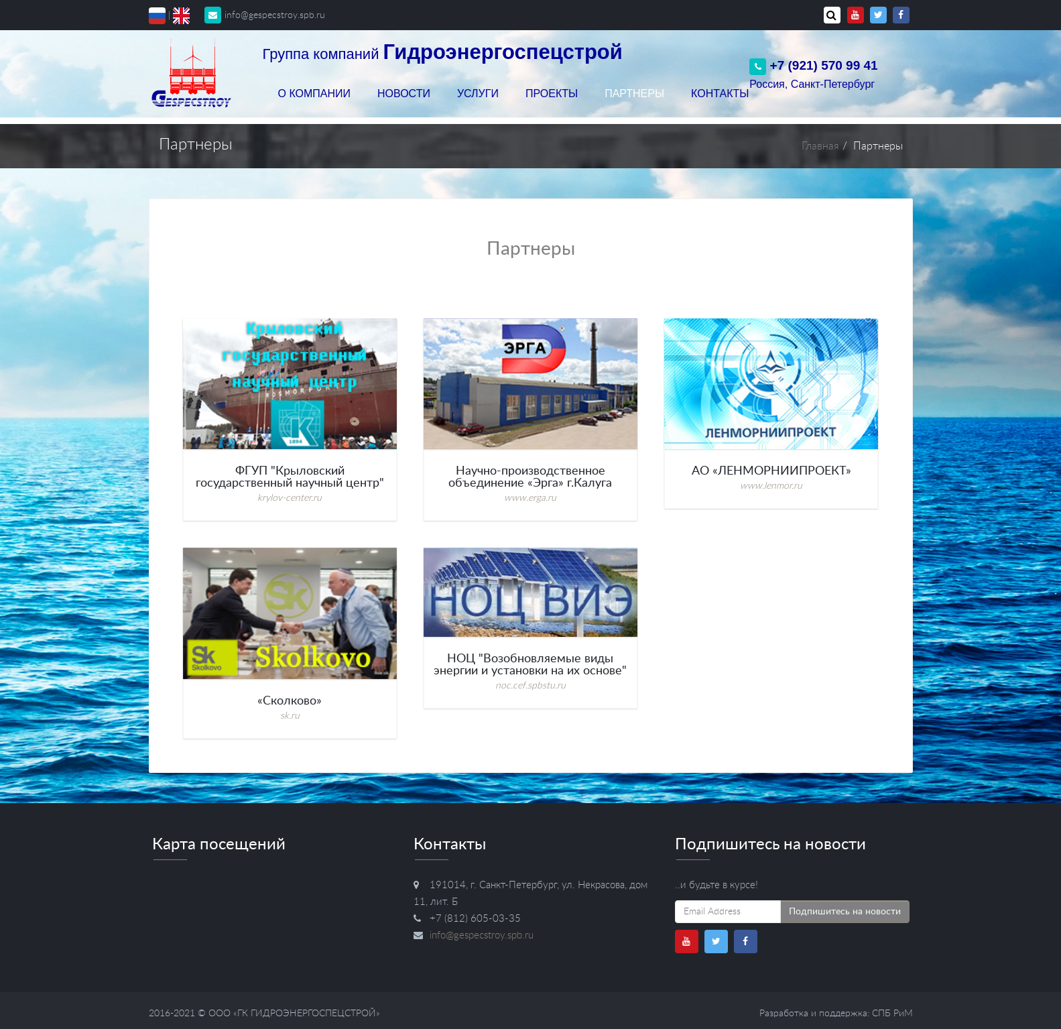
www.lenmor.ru (771, 486)
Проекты (551, 93)
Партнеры (634, 93)
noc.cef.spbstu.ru (530, 685)
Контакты (720, 93)
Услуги (478, 93)
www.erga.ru (530, 498)
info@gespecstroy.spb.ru (264, 15)
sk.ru (290, 716)
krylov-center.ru (289, 498)
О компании (314, 93)
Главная (820, 146)
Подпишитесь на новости (845, 911)
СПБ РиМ (892, 1013)
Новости (403, 93)
